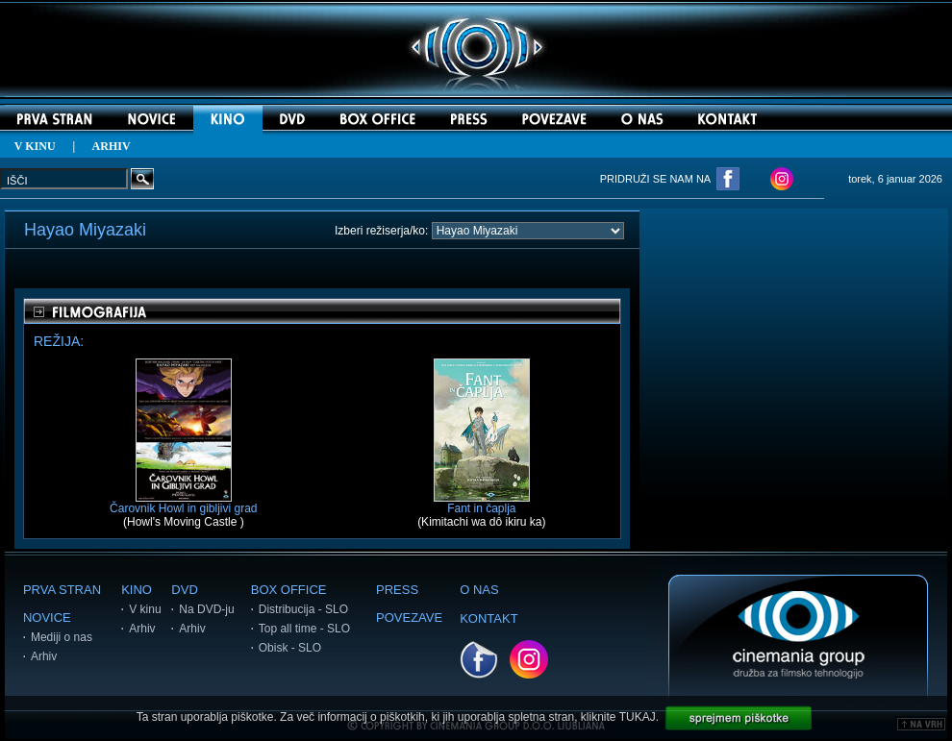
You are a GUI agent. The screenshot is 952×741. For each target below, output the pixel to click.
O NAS (479, 589)
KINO (136, 589)
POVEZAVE (409, 617)
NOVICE (47, 617)
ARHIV (111, 146)
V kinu (145, 609)
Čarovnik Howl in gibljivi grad (183, 503)
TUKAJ (637, 717)
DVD (184, 589)
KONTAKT (488, 618)
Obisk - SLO (290, 648)
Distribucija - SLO (303, 609)
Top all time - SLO (304, 628)
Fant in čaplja (482, 503)
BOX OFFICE (289, 589)
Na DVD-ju (206, 609)
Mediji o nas (61, 637)
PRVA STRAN (62, 589)
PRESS (397, 589)
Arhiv (44, 656)
